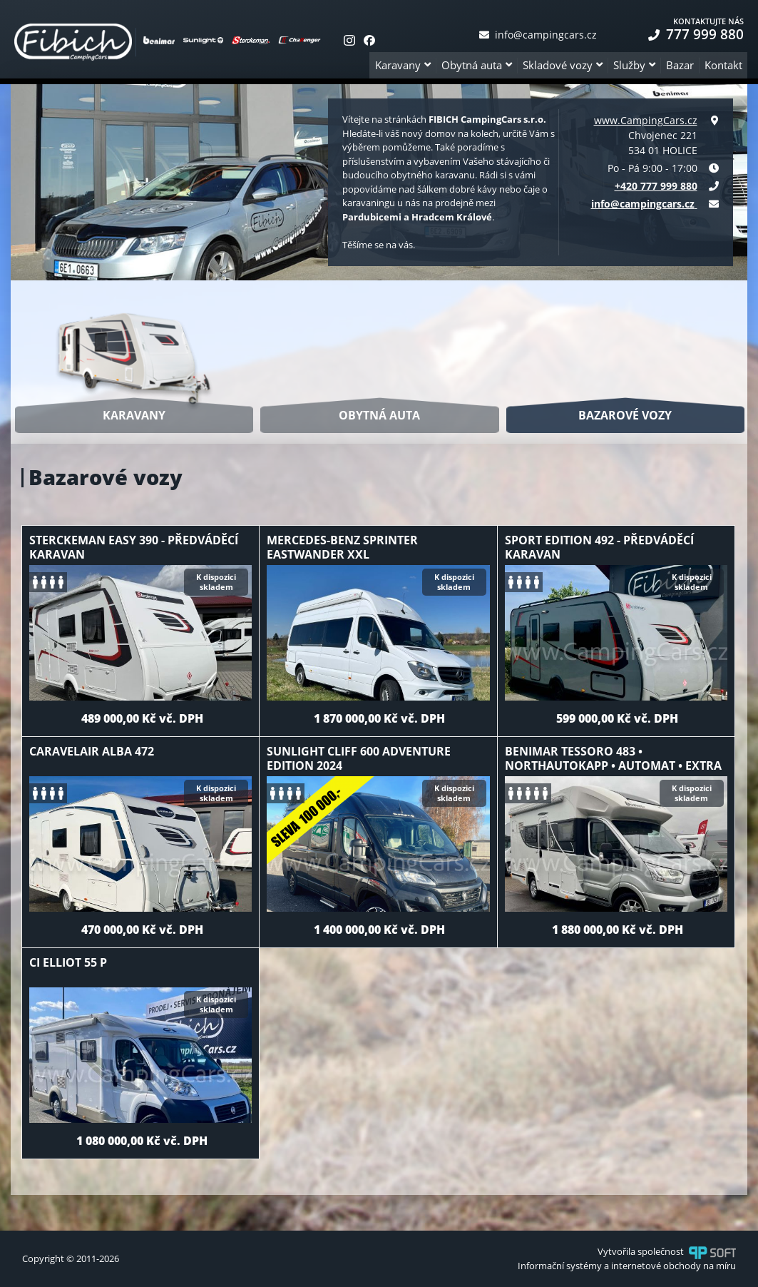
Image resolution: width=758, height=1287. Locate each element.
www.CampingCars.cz (645, 120)
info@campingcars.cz (538, 34)
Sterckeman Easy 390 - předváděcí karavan (133, 547)
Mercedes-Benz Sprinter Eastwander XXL (342, 547)
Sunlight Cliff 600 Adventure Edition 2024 (359, 758)
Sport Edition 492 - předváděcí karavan (599, 547)
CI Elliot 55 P (68, 962)
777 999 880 (696, 34)
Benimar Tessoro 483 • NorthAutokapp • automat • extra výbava (613, 765)
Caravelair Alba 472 (91, 751)
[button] (402, 65)
